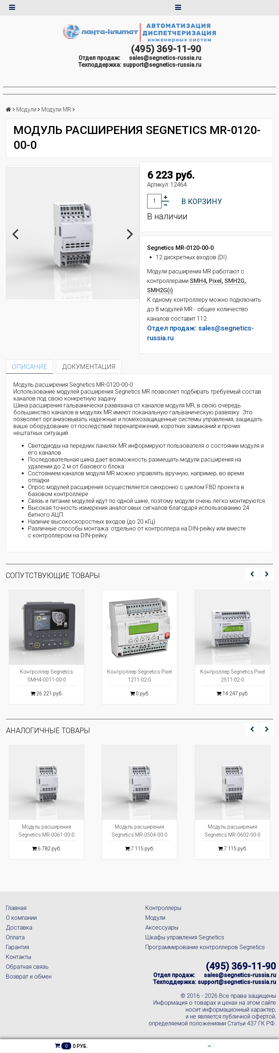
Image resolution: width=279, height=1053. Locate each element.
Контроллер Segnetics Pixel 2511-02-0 (232, 676)
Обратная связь (27, 966)
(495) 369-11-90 (166, 49)
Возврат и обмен (29, 976)
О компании (21, 917)
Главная (16, 907)
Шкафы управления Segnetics (184, 937)
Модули (26, 109)
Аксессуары (161, 927)
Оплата (15, 937)
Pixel (215, 280)
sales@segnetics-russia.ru (165, 57)
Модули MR (56, 109)
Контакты (18, 957)
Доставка (19, 927)
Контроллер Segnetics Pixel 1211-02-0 (139, 676)
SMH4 (198, 280)
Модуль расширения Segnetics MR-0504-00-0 (139, 831)
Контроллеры (163, 907)
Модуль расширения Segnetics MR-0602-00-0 (232, 831)
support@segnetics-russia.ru (162, 64)
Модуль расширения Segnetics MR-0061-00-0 (46, 831)
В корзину (201, 201)
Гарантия (17, 947)
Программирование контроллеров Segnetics (205, 947)
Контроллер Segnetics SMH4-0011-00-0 (46, 676)
